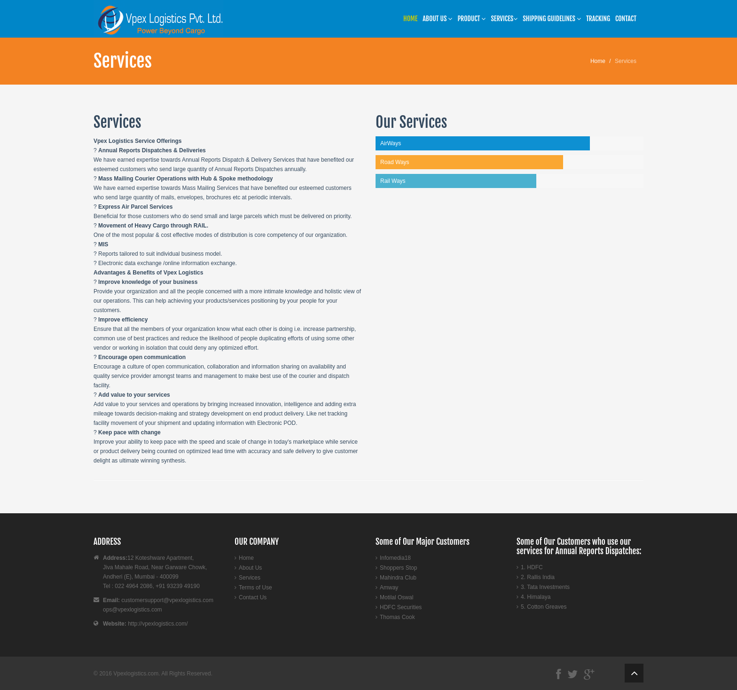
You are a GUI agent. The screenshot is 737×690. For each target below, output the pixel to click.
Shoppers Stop (398, 568)
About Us (250, 568)
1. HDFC (532, 567)
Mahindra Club (398, 577)
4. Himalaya (535, 597)
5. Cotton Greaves (543, 607)
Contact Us (253, 597)
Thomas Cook (397, 617)
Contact (625, 19)
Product (471, 19)
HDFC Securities (401, 607)
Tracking (598, 19)
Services (504, 19)
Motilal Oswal (396, 597)
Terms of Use (255, 587)
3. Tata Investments (545, 587)
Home (410, 19)
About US (437, 19)
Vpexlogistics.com (135, 673)
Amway (389, 587)
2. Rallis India (538, 577)
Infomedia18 (395, 558)
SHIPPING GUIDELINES (552, 19)
